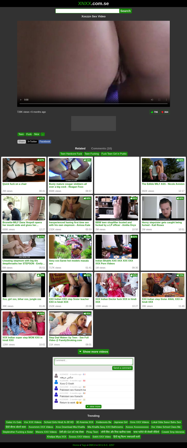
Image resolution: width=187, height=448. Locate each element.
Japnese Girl (120, 422)
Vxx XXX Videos (32, 422)
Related (80, 148)
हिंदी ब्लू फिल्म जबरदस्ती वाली (126, 436)
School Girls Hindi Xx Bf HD (58, 422)
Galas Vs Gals (13, 422)
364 (164, 112)
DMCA (92, 445)
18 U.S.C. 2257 (106, 445)
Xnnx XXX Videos (139, 422)
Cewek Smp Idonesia (173, 432)
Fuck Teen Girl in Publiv (114, 154)
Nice (36, 134)
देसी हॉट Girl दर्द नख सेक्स (71, 432)
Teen (21, 134)
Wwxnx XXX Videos (46, 432)
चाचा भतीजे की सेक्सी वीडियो (146, 432)
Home (76, 445)
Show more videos (93, 351)
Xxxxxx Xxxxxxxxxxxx (137, 427)
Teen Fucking (92, 154)
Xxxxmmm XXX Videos (41, 427)
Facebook (45, 141)
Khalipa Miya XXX (56, 436)
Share (22, 141)
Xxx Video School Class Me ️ (166, 427)
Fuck (28, 134)
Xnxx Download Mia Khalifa (70, 427)
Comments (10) (101, 148)
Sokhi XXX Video (102, 436)
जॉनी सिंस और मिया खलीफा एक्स (116, 432)
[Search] (87, 11)
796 (154, 112)
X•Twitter (32, 141)
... (43, 134)
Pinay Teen (92, 432)
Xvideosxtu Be (103, 422)
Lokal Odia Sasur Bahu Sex (166, 422)
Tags (84, 445)
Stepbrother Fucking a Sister (18, 432)
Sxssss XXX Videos (79, 436)
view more (94, 406)
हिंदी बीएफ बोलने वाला (16, 427)
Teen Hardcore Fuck (71, 154)
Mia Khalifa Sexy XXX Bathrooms (105, 427)
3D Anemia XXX (84, 422)
